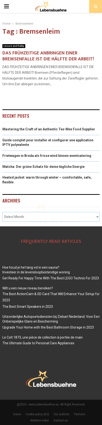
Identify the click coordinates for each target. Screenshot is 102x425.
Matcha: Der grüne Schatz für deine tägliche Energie (43, 167)
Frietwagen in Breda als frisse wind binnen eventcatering (46, 156)
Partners (79, 414)
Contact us (60, 420)
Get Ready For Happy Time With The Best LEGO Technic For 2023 (50, 278)
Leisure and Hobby (14, 46)
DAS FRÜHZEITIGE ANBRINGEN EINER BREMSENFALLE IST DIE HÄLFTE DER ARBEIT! (48, 56)
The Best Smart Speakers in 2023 (27, 306)
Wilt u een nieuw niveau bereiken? (27, 288)
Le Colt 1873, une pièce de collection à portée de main (42, 337)
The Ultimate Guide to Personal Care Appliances (38, 343)
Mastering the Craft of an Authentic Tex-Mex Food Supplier (48, 129)
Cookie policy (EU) (37, 414)
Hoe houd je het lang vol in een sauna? (30, 267)
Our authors (61, 414)
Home (17, 414)
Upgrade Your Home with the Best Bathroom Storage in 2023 (48, 327)
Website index (39, 420)
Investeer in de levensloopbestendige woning (36, 272)
